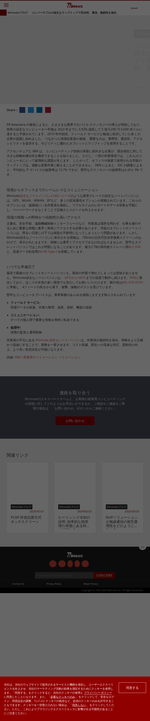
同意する (132, 688)
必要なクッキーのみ (62, 697)
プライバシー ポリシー (98, 692)
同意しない (79, 705)
